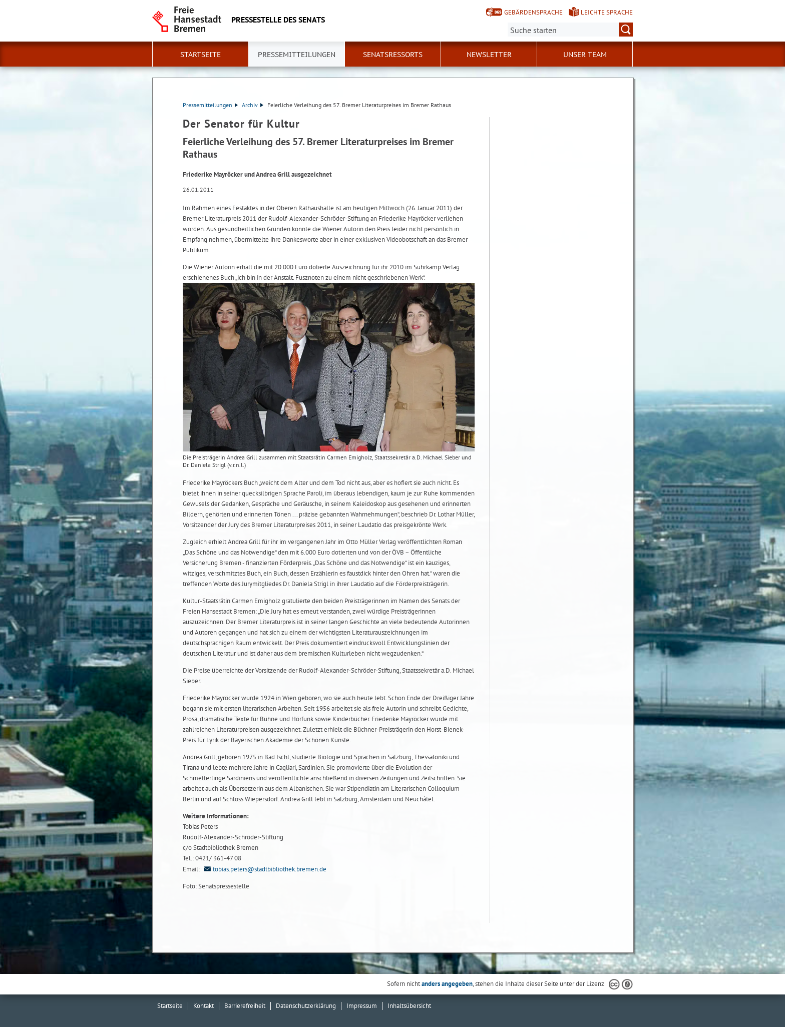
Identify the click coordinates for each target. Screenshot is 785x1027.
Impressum (361, 1005)
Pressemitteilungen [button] (296, 54)
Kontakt (203, 1005)
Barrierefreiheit (244, 1005)
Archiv (252, 105)
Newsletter (489, 54)
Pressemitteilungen (210, 105)
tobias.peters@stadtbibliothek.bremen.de (263, 869)
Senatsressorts (393, 54)
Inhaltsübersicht (409, 1005)
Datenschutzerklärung (306, 1005)
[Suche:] (570, 30)
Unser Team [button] (585, 54)
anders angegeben (447, 983)
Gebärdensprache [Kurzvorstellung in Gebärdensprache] (533, 12)
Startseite (200, 54)
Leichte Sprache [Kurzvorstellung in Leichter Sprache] (607, 12)
